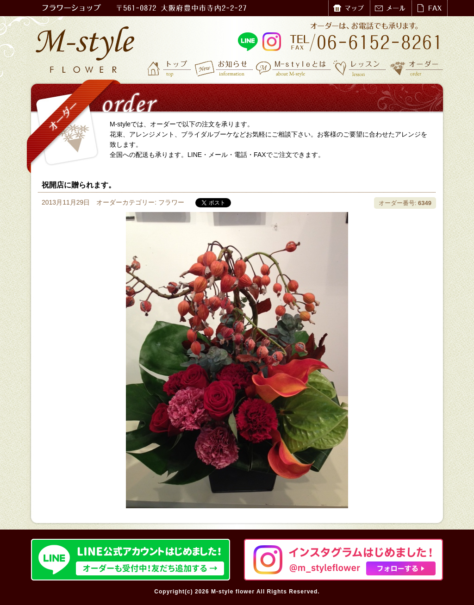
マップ (349, 8)
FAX (429, 8)
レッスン (359, 68)
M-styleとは (294, 68)
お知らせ (224, 68)
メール (391, 8)
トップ (170, 68)
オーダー (416, 68)
